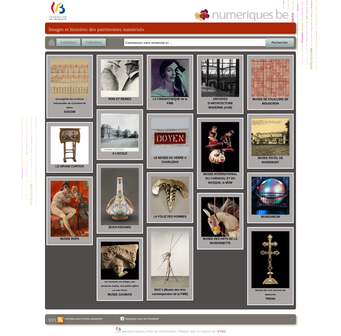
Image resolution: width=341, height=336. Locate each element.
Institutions (68, 42)
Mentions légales (133, 331)
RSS (56, 320)
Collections (94, 42)
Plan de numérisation (161, 331)
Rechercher (280, 42)
